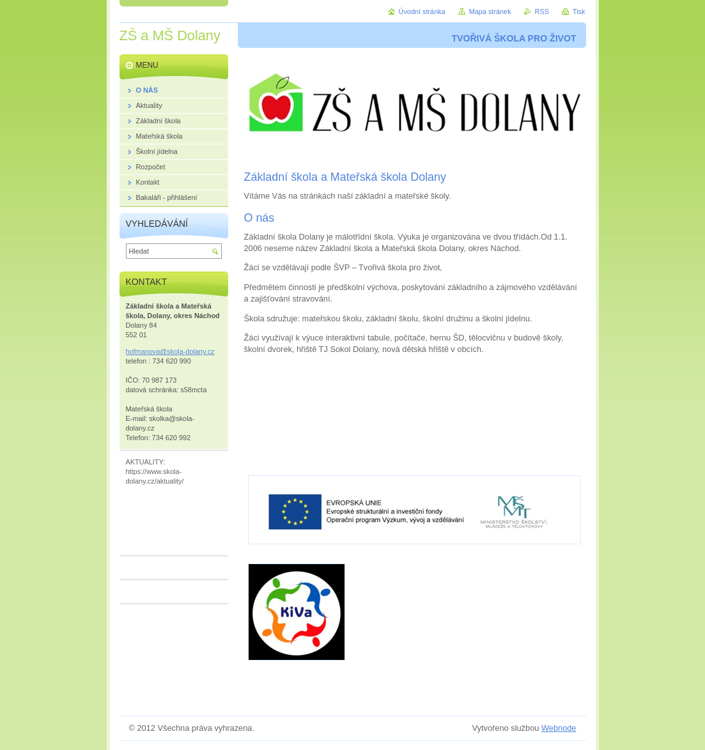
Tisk (579, 11)
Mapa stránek (490, 11)
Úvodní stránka (422, 11)
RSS (542, 11)
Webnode (559, 728)
